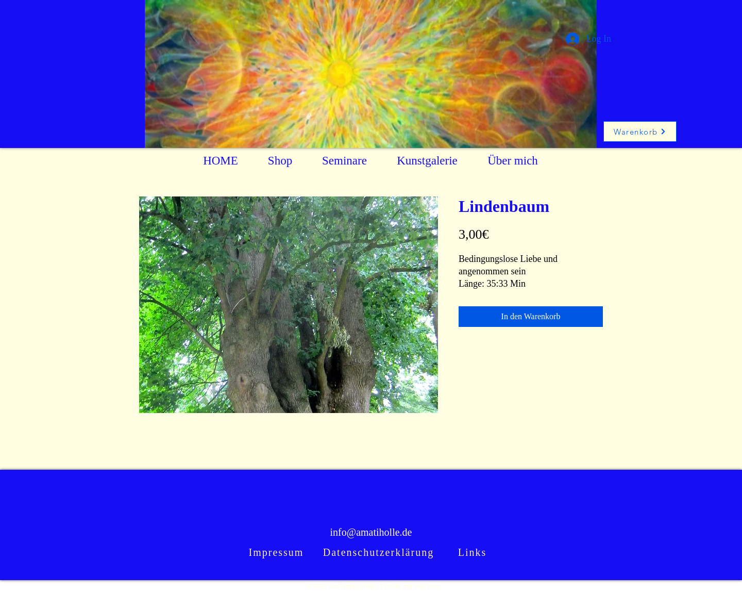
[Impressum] (277, 552)
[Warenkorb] (640, 131)
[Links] (473, 552)
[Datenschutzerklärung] (379, 552)
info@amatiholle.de (371, 532)
